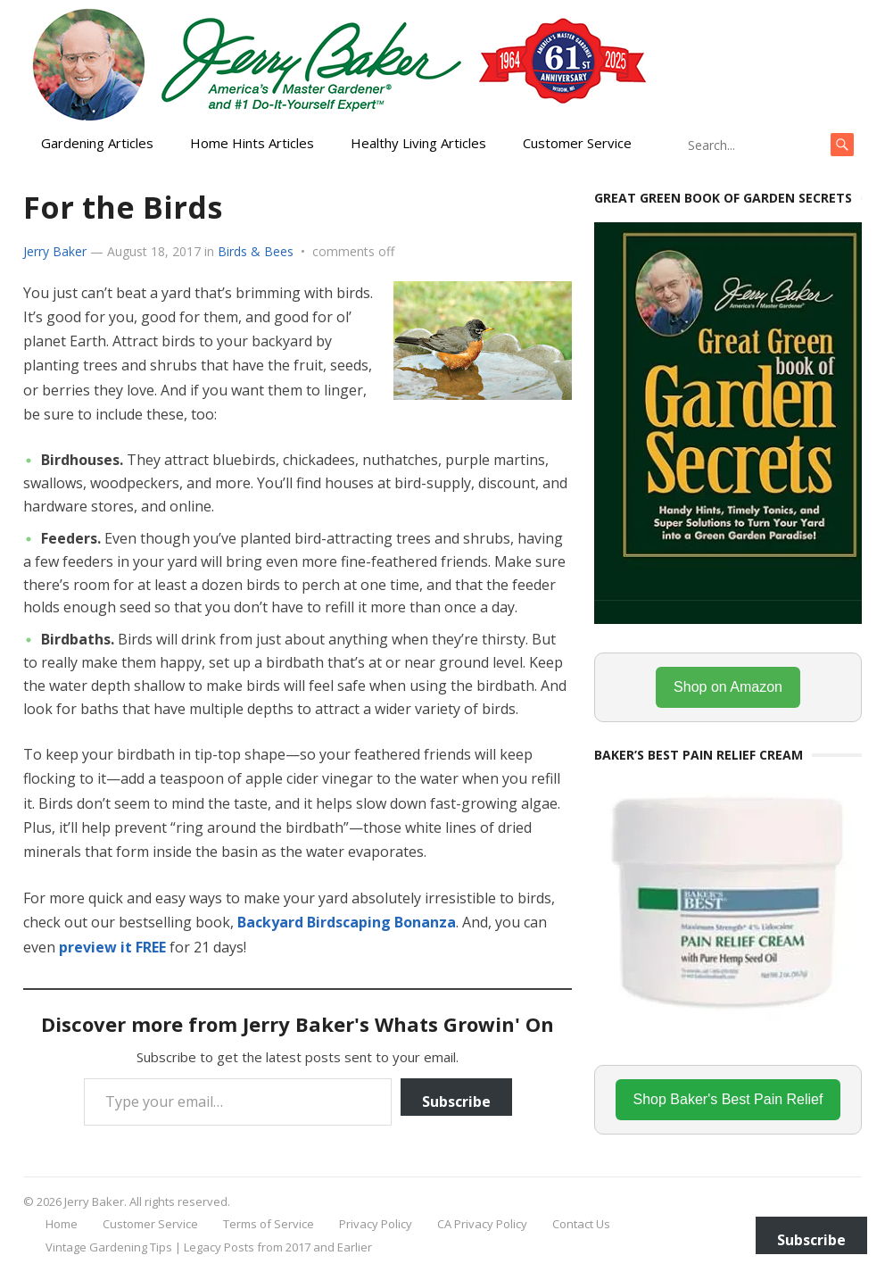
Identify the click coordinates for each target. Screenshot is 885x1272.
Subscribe (456, 1101)
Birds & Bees (256, 251)
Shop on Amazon (728, 686)
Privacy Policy (375, 1224)
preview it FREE (112, 947)
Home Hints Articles (252, 143)
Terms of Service (268, 1224)
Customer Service (577, 143)
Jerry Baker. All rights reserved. (147, 1201)
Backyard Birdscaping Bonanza (346, 922)
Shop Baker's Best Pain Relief (728, 1099)
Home (61, 1224)
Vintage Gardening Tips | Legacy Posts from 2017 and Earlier (208, 1247)
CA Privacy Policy (482, 1224)
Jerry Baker (55, 251)
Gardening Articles (97, 143)
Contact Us (581, 1224)
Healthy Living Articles (418, 143)
